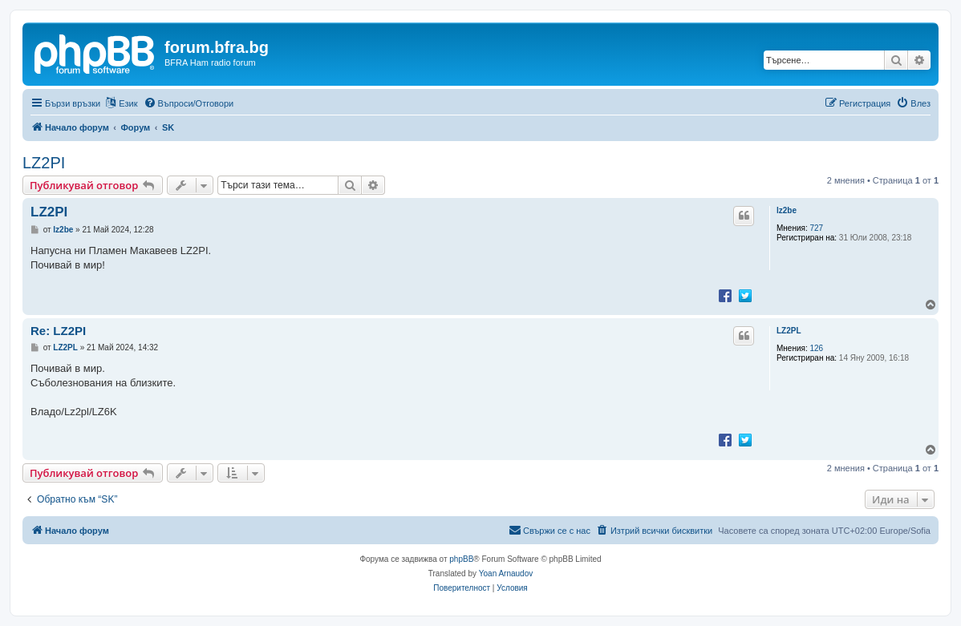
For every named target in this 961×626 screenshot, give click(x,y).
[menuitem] (189, 103)
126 (817, 348)
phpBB (461, 559)
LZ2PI (43, 163)
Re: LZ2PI (58, 330)
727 (817, 228)
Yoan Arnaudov (506, 573)
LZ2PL (789, 330)
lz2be (787, 210)
